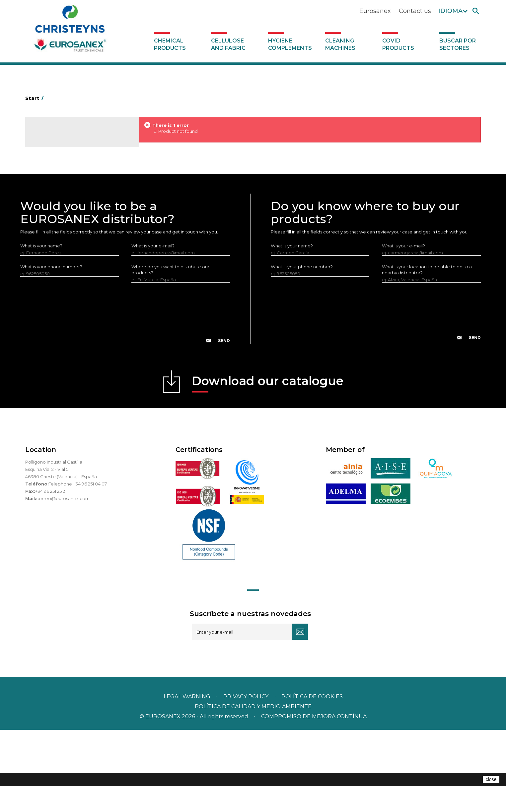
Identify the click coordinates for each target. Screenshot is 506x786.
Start (35, 98)
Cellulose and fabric (228, 44)
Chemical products (170, 44)
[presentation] (125, 374)
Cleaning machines (340, 44)
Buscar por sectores (457, 44)
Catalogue (58, 136)
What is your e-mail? (153, 301)
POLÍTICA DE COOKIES (312, 752)
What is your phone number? (51, 322)
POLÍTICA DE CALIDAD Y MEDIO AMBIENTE (253, 762)
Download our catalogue (267, 438)
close (491, 779)
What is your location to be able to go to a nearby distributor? (427, 325)
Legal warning (188, 752)
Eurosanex (375, 11)
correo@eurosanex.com (63, 554)
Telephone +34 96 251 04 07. (78, 539)
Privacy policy (246, 752)
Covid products (398, 44)
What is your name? (41, 301)
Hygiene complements (290, 44)
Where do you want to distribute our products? (170, 325)
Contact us (415, 11)
